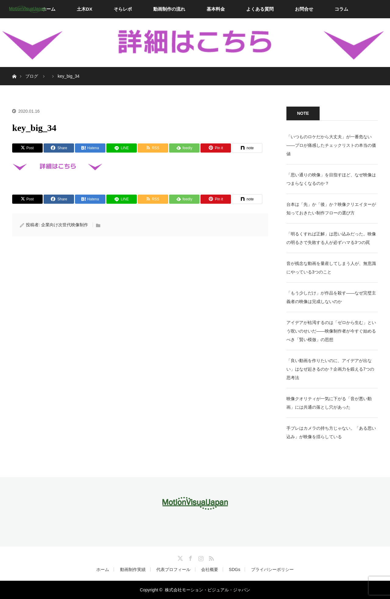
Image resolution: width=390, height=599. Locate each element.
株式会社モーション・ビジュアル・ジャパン (207, 589)
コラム (341, 9)
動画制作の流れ (169, 9)
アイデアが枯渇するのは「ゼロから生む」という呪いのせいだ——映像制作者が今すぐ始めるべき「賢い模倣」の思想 (331, 331)
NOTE (303, 113)
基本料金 (216, 9)
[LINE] (121, 148)
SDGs (234, 569)
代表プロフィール (173, 569)
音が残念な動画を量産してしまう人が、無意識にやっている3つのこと (331, 267)
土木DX (84, 9)
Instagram (200, 557)
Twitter (179, 557)
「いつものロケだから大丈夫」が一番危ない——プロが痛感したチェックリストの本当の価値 (331, 145)
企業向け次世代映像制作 (64, 224)
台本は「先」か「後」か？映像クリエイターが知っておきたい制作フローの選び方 (331, 208)
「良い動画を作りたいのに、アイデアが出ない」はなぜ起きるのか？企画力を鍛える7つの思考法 (330, 369)
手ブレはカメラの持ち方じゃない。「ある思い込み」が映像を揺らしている (331, 432)
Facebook (189, 557)
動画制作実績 (133, 569)
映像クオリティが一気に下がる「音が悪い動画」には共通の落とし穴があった (329, 403)
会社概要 (209, 569)
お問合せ (304, 9)
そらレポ (123, 9)
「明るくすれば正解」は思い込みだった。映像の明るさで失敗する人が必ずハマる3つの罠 (331, 238)
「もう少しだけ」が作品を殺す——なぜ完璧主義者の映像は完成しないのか (331, 297)
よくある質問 (260, 9)
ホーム (48, 9)
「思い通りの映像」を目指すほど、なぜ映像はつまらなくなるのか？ (331, 179)
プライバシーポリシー (272, 569)
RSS (210, 557)
